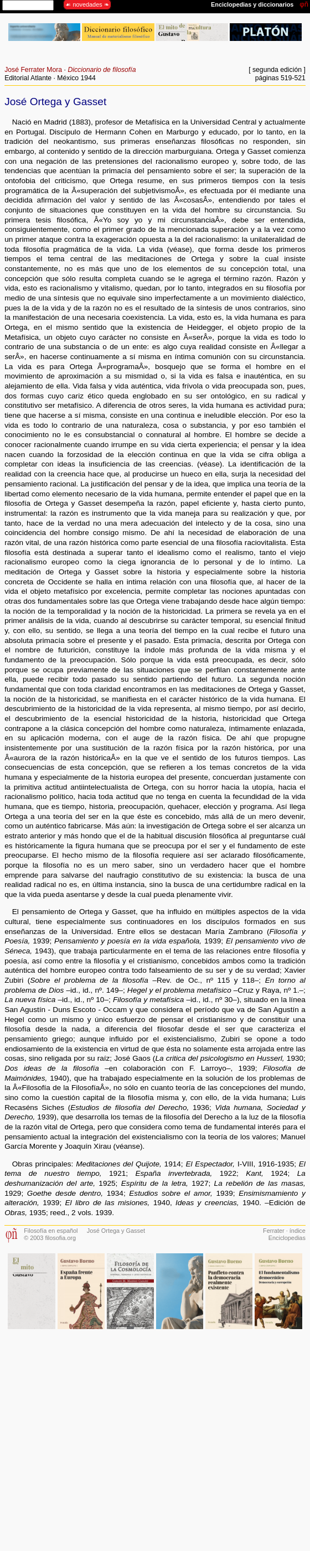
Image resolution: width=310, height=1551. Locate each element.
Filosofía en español (51, 1230)
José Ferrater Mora (33, 70)
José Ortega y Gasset (116, 1230)
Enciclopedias (287, 1237)
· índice (295, 1230)
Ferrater (274, 1230)
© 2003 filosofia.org (50, 1237)
